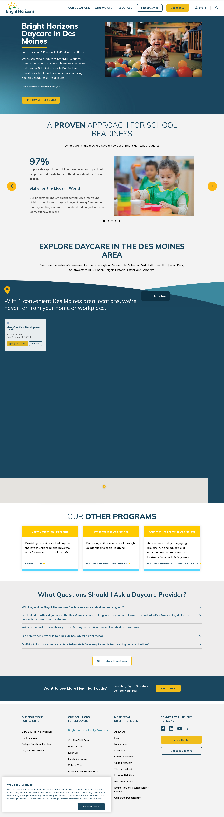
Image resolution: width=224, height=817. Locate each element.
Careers (118, 711)
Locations (119, 723)
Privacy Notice (116, 809)
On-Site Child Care (78, 713)
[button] (79, 8)
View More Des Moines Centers (70, 462)
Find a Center (149, 7)
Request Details (19, 344)
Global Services (76, 750)
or (70, 469)
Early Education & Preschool (37, 704)
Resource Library (123, 754)
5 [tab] (120, 221)
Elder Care (74, 725)
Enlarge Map (159, 296)
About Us (119, 704)
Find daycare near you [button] (41, 100)
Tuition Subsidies (77, 756)
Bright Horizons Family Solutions (88, 703)
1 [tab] (104, 221)
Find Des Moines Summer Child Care (172, 536)
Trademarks (165, 809)
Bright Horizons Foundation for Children (131, 762)
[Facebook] (163, 702)
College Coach (76, 738)
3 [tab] (112, 221)
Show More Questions (112, 634)
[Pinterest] (188, 702)
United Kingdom (123, 735)
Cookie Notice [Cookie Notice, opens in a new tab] (96, 798)
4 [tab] (116, 221)
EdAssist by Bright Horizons (85, 772)
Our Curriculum (29, 711)
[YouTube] (179, 702)
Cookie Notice (130, 809)
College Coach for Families (36, 717)
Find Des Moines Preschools (106, 536)
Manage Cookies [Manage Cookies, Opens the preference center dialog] (91, 806)
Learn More (35, 344)
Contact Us (178, 7)
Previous (11, 186)
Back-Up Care (76, 719)
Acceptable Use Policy (148, 809)
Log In (200, 7)
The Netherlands (123, 742)
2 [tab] (108, 221)
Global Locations (123, 729)
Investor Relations (124, 748)
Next (212, 186)
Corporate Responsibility (128, 770)
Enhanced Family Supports (83, 744)
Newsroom (120, 717)
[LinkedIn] (171, 702)
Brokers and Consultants (82, 763)
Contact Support (181, 723)
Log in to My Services (34, 723)
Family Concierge (77, 732)
